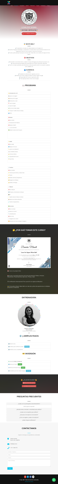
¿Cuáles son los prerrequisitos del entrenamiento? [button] (29, 403)
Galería (27, 5)
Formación (16, 5)
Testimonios (32, 5)
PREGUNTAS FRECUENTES (29, 382)
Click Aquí (27, 346)
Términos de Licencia (29, 481)
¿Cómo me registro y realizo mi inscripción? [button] (29, 417)
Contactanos (43, 5)
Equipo (38, 5)
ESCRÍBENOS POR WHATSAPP (29, 386)
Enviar (10, 468)
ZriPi (11, 5)
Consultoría (22, 5)
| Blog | (48, 5)
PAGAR (20, 364)
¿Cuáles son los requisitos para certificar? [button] (29, 412)
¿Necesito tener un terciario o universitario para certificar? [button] (29, 409)
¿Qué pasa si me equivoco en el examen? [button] (29, 414)
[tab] (29, 404)
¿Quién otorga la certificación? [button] (29, 420)
